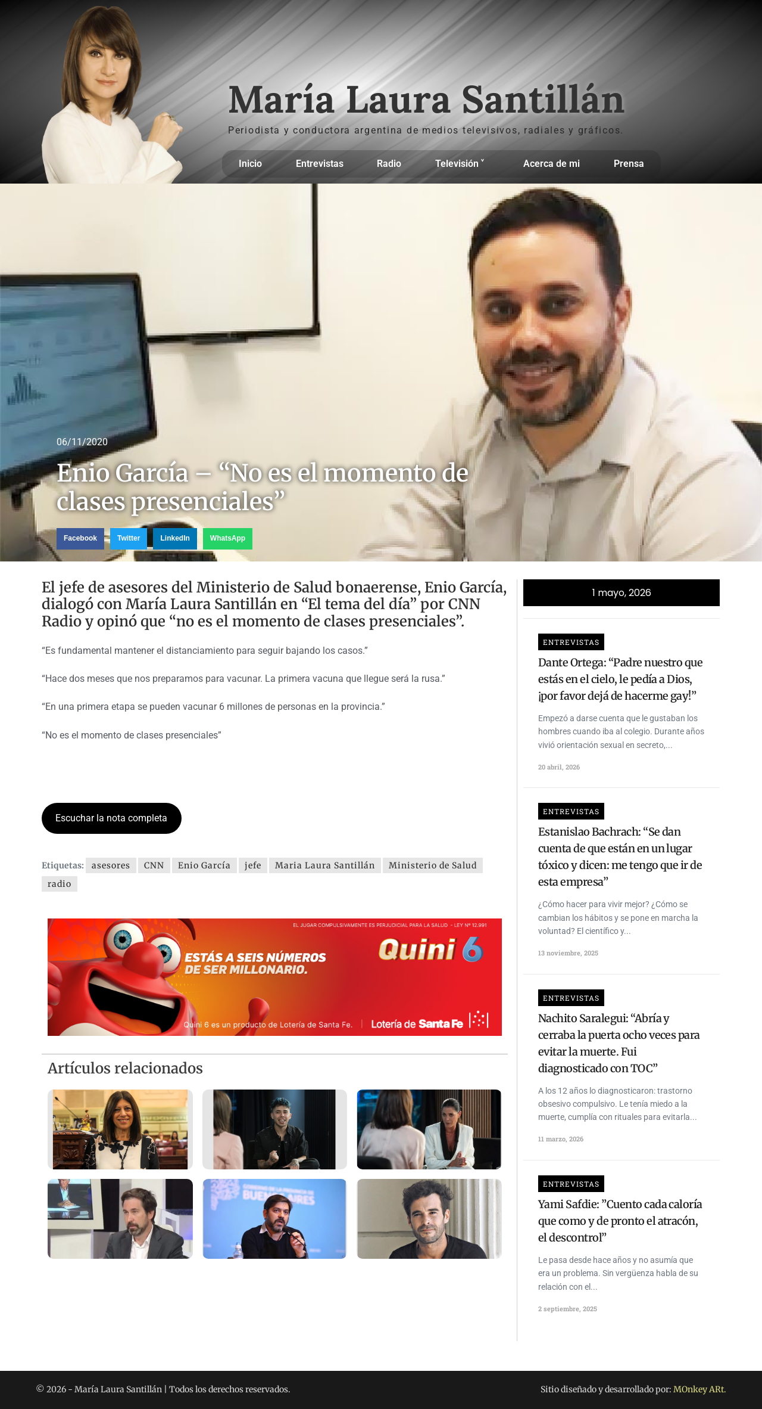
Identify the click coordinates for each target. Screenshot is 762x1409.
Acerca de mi (551, 163)
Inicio (250, 163)
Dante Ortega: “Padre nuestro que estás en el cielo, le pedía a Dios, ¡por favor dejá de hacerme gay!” (620, 679)
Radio (389, 163)
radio (59, 884)
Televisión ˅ (462, 164)
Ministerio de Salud (433, 865)
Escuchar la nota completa (111, 818)
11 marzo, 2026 (560, 1138)
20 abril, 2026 (559, 766)
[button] (80, 539)
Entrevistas (319, 163)
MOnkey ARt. (699, 1389)
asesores (111, 865)
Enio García (204, 865)
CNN (154, 865)
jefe (253, 865)
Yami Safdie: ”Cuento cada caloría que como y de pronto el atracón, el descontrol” (620, 1220)
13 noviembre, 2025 (568, 952)
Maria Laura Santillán (325, 865)
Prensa (629, 163)
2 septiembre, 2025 (567, 1308)
